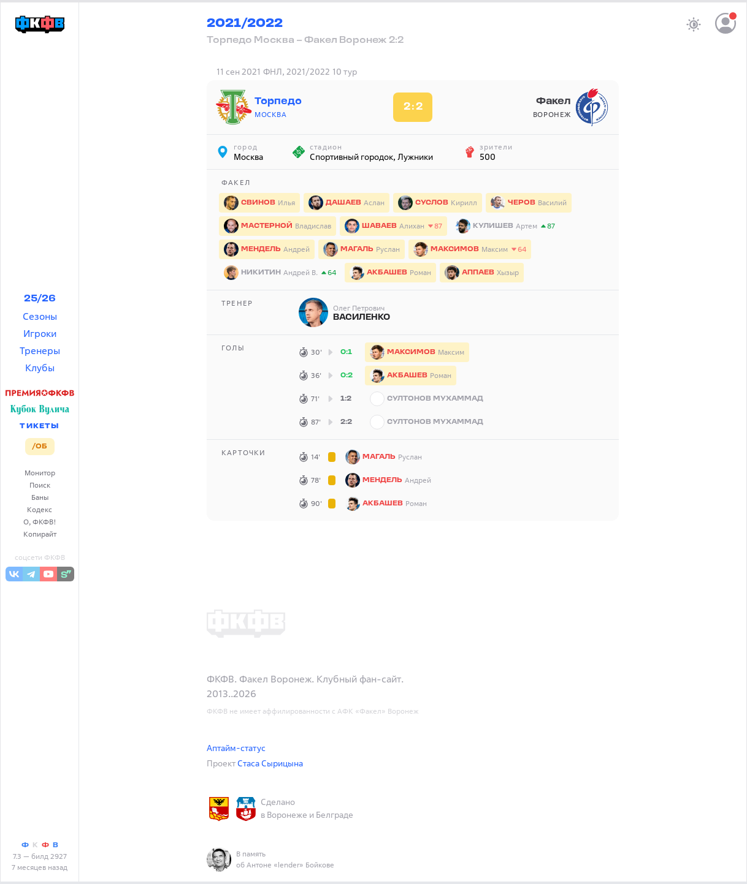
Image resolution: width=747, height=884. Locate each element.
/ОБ (39, 446)
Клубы (40, 367)
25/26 (40, 299)
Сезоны (40, 316)
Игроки (39, 333)
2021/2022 (245, 24)
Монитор (40, 472)
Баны (39, 497)
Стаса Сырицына (270, 763)
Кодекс (39, 509)
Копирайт (39, 534)
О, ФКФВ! (39, 521)
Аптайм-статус (236, 748)
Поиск (39, 485)
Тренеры (40, 350)
